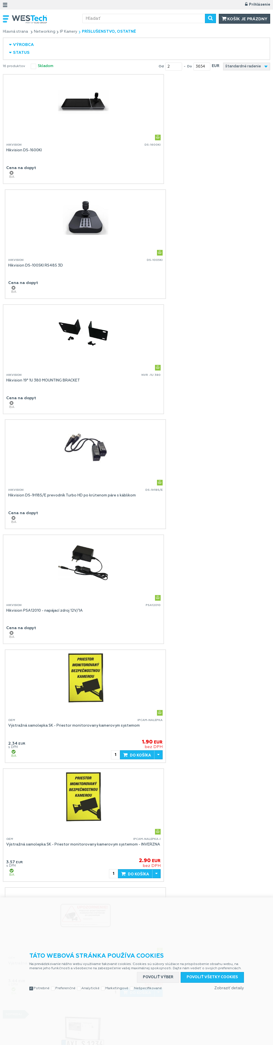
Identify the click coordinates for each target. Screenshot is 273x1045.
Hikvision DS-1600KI (24, 150)
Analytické (90, 975)
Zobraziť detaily (229, 975)
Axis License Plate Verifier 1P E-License (41, 618)
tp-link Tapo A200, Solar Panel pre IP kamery (183, 618)
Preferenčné (65, 975)
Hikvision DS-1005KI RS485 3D (170, 150)
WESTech (47, 19)
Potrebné (41, 975)
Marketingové (116, 975)
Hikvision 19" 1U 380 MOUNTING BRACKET (43, 265)
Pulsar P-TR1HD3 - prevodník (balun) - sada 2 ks (185, 856)
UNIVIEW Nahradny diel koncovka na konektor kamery (54, 737)
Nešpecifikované (148, 975)
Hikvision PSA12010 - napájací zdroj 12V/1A (44, 380)
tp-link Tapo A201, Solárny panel (172, 737)
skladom (45, 66)
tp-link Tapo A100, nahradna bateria (38, 856)
